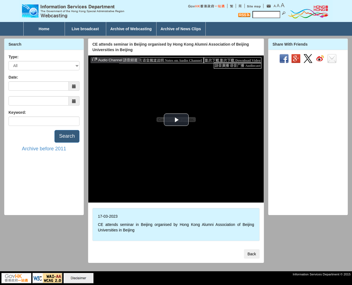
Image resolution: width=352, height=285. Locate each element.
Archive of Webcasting (131, 29)
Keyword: (17, 112)
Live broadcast (85, 29)
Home (44, 29)
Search (67, 136)
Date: (13, 77)
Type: (13, 57)
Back (252, 254)
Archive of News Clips (181, 29)
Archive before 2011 (44, 148)
